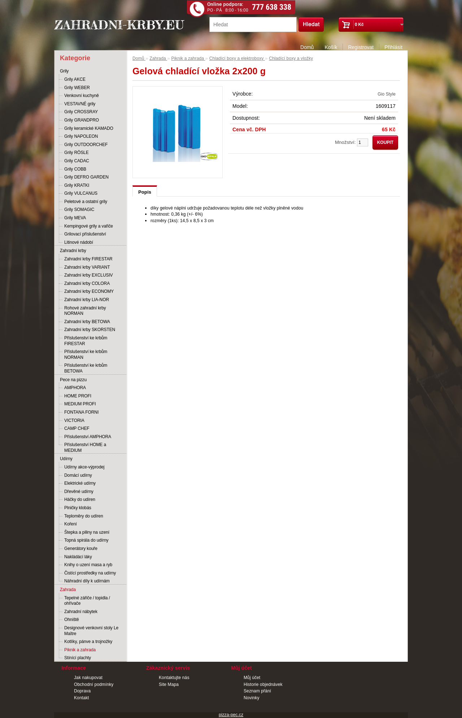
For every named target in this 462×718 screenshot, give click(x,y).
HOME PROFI (77, 395)
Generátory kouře (80, 548)
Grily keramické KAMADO (88, 128)
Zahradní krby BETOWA (87, 321)
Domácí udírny (78, 475)
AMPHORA (75, 387)
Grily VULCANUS (80, 193)
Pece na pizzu (73, 379)
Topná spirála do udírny (86, 540)
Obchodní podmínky (93, 684)
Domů (307, 47)
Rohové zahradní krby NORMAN (85, 310)
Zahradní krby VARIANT (87, 267)
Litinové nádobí (78, 242)
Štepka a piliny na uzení (86, 532)
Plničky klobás (77, 507)
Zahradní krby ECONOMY (89, 291)
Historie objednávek (263, 684)
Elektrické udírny (80, 483)
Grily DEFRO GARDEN (86, 177)
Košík (330, 47)
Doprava (82, 690)
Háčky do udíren (79, 499)
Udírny (66, 458)
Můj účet (252, 677)
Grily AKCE (75, 79)
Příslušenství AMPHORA (87, 436)
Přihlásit (393, 47)
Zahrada (68, 589)
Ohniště (71, 619)
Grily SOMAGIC (79, 209)
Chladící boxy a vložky (291, 58)
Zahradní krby (73, 250)
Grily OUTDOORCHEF (86, 144)
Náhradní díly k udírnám (87, 580)
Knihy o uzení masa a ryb (88, 564)
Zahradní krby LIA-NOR (86, 299)
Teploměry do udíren (83, 516)
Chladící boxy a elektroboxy (237, 58)
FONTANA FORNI (81, 412)
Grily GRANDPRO (81, 120)
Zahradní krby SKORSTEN (89, 329)
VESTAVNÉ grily (79, 103)
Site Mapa (169, 684)
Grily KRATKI (76, 185)
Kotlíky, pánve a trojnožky (88, 641)
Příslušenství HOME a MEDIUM (85, 447)
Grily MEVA (75, 217)
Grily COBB (75, 169)
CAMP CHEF (77, 428)
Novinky (252, 697)
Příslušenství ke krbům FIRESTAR (85, 340)
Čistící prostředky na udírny (90, 573)
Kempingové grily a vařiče (88, 226)
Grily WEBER (77, 87)
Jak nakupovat (88, 677)
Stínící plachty (77, 657)
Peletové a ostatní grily (85, 201)
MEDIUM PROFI (80, 403)
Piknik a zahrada (80, 649)
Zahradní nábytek (80, 611)
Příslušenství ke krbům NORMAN (85, 354)
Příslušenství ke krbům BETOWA (85, 368)
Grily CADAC (76, 160)
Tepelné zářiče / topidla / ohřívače (87, 600)
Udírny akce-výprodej (84, 467)
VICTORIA (74, 420)
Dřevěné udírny (78, 491)
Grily (64, 71)
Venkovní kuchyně (81, 95)
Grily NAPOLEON (81, 136)
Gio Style (387, 94)
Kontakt (81, 697)
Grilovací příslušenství (85, 234)
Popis (144, 192)
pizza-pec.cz (231, 714)
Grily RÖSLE (76, 152)
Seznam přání (257, 690)
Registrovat (361, 47)
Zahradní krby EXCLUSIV (88, 275)
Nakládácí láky (78, 556)
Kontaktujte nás (174, 677)
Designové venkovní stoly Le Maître (91, 630)
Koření (70, 524)
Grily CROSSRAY (81, 111)
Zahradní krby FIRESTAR (88, 258)
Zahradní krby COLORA (87, 283)
